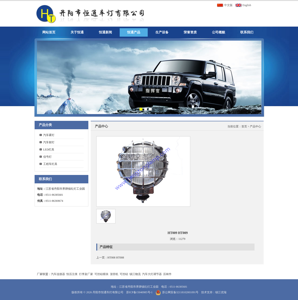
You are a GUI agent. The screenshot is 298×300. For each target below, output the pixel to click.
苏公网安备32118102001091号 (180, 292)
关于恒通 (77, 32)
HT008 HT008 (116, 257)
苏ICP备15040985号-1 (139, 292)
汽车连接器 (58, 274)
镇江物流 (135, 274)
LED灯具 (48, 149)
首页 (244, 126)
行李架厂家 (86, 274)
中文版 (225, 5)
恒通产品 (133, 32)
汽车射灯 (48, 142)
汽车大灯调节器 (152, 274)
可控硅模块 (101, 274)
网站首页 (48, 32)
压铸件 (167, 274)
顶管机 (114, 274)
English (243, 5)
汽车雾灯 (48, 135)
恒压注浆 (72, 274)
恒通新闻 (105, 32)
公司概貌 (218, 32)
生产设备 (162, 32)
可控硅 (124, 274)
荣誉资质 (190, 32)
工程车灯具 (50, 164)
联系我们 (246, 32)
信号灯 (47, 156)
